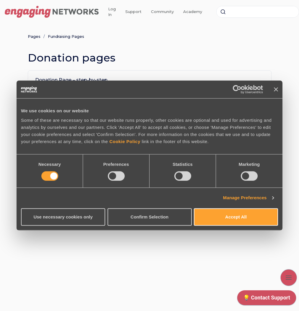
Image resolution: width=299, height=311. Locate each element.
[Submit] (223, 12)
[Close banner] (276, 89)
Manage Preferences (245, 197)
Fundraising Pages (66, 36)
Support (133, 11)
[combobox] (258, 11)
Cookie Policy (124, 141)
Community (162, 11)
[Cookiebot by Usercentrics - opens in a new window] (237, 89)
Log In (112, 12)
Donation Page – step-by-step (71, 80)
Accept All (236, 216)
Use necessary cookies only (62, 216)
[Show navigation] (289, 278)
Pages (34, 36)
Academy (192, 11)
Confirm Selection (149, 216)
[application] (266, 299)
